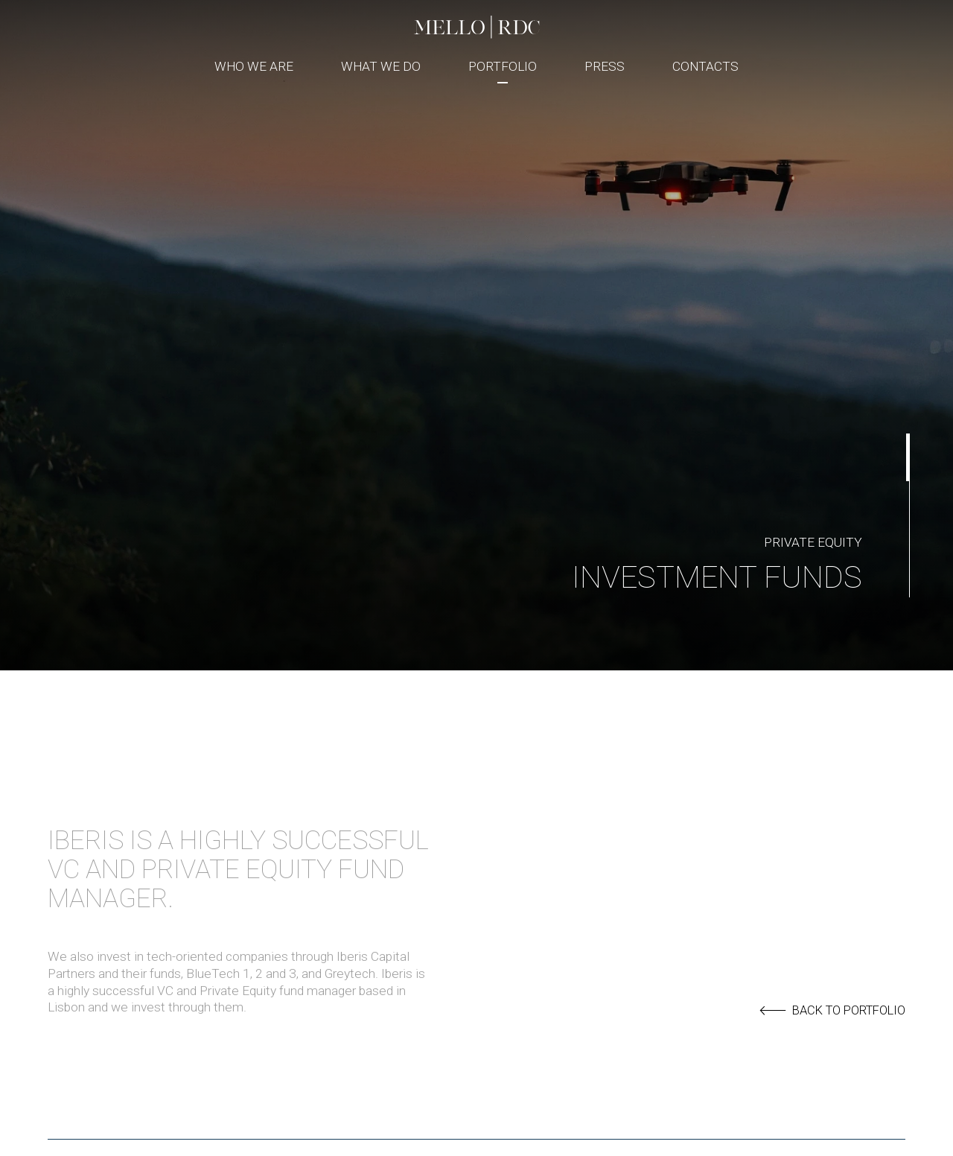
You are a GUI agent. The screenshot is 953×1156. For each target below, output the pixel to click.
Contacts (705, 66)
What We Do (381, 66)
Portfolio (502, 66)
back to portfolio (832, 1011)
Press (604, 66)
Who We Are (253, 66)
